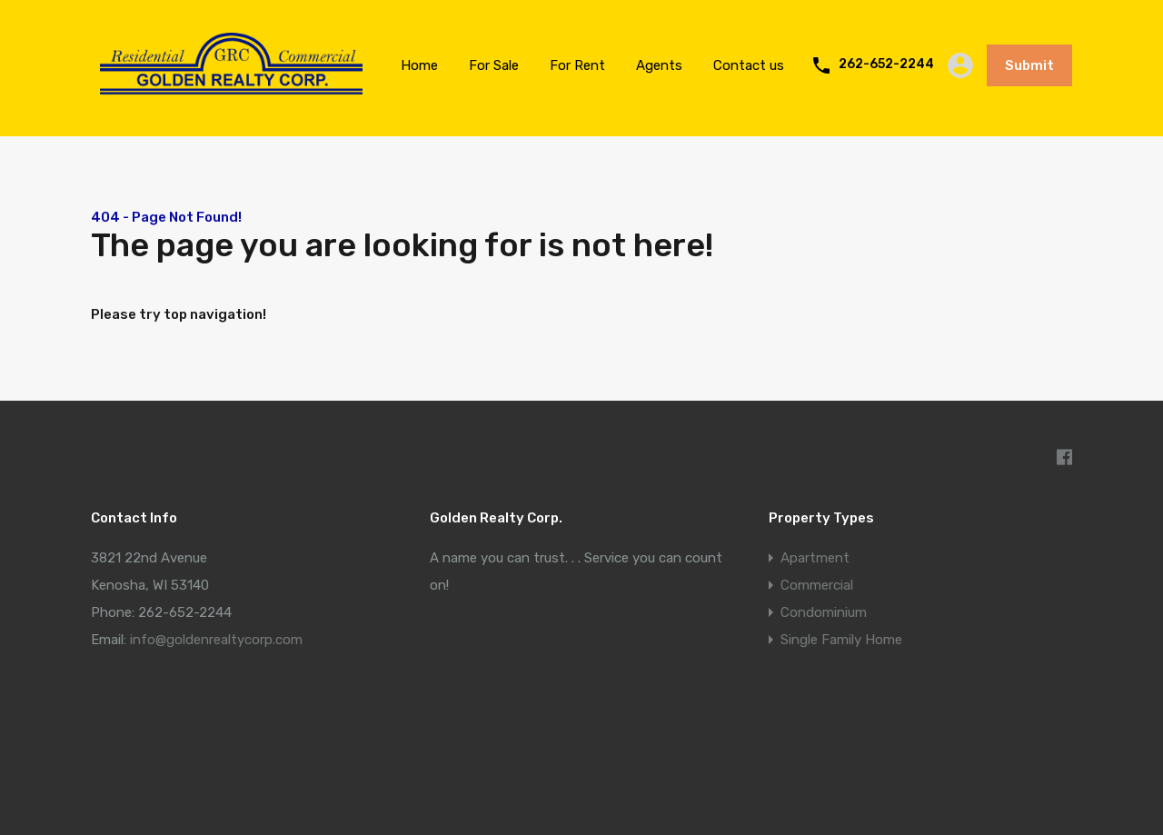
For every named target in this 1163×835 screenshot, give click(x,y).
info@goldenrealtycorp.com (216, 639)
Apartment (815, 558)
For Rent (577, 65)
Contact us (748, 65)
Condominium (823, 612)
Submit (1029, 65)
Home (419, 65)
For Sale (494, 65)
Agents (659, 65)
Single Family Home (841, 639)
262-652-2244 (886, 64)
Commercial (816, 585)
